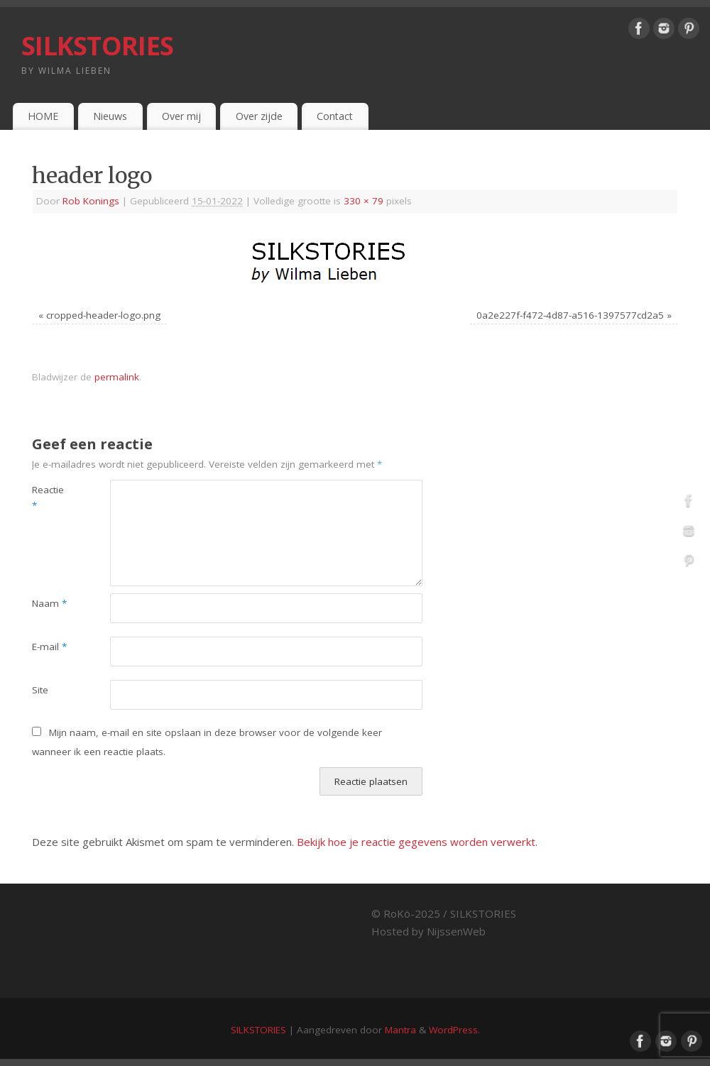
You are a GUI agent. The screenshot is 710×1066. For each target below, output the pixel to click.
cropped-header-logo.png (103, 315)
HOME (43, 116)
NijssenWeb (456, 931)
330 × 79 (363, 200)
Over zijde (259, 116)
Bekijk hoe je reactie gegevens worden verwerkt (416, 842)
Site (40, 689)
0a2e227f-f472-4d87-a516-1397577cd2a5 (570, 315)
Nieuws (110, 116)
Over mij (181, 116)
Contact (335, 116)
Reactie (48, 497)
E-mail (49, 646)
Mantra (400, 1029)
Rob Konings (90, 200)
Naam (49, 603)
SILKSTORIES (97, 45)
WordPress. (454, 1029)
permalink (116, 376)
